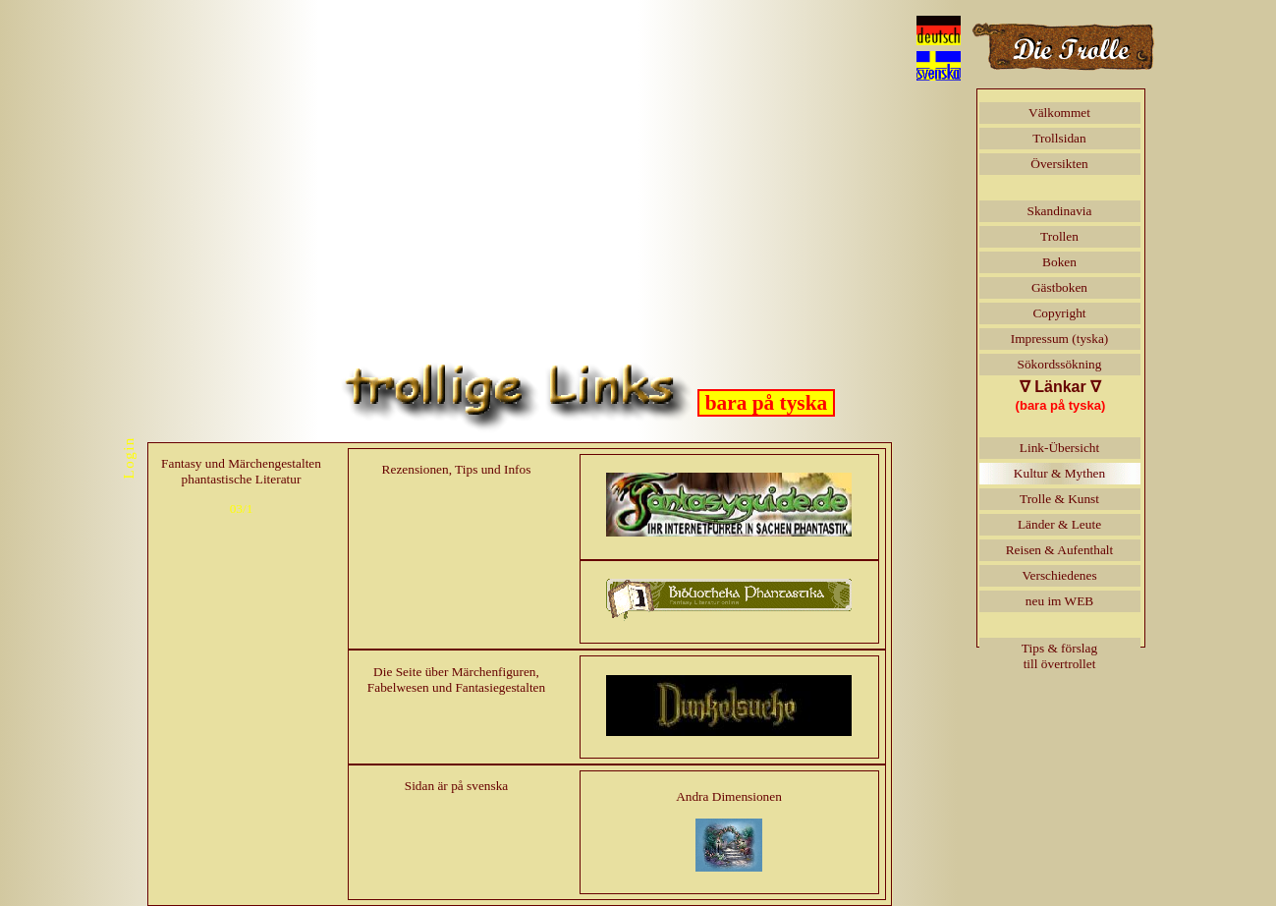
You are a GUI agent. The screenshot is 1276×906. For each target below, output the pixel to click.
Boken (1059, 262)
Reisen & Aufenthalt (1060, 549)
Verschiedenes (1059, 575)
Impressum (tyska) (1060, 338)
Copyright (1058, 313)
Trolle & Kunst (1059, 498)
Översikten (1058, 163)
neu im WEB (1059, 601)
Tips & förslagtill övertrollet (1059, 656)
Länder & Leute (1059, 524)
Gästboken (1059, 287)
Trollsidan (1058, 138)
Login (128, 457)
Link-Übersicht (1059, 447)
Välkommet (1059, 112)
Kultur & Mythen (1059, 473)
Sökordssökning (1060, 364)
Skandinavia (1059, 210)
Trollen (1059, 236)
